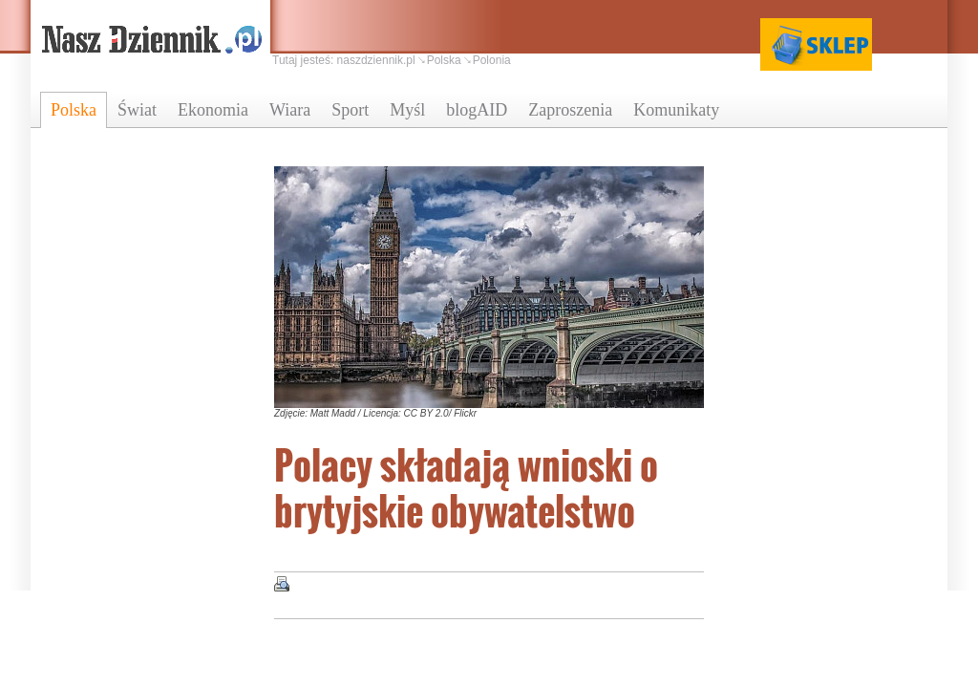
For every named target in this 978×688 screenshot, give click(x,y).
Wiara (289, 109)
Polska (73, 109)
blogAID (476, 109)
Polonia (492, 60)
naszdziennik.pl (376, 60)
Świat (137, 109)
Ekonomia (213, 109)
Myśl (407, 109)
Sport (350, 109)
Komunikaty (676, 109)
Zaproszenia (570, 109)
